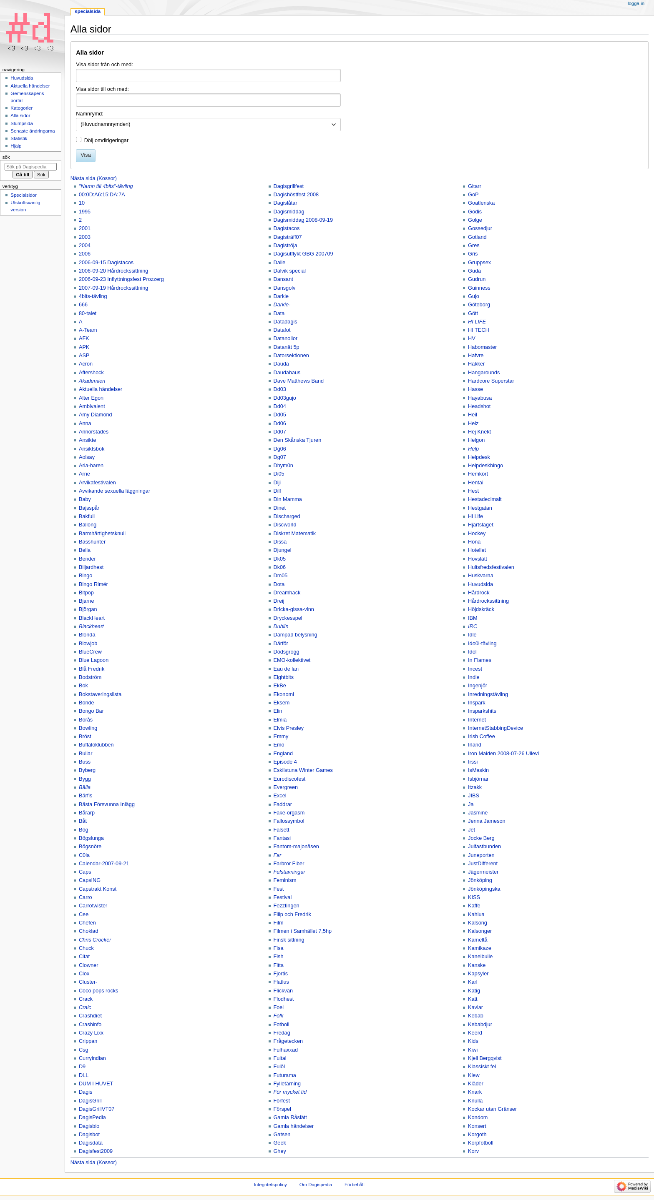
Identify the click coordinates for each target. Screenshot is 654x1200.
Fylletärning (287, 1084)
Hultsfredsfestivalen (491, 567)
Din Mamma (288, 499)
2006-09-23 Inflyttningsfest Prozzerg (121, 279)
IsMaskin (478, 770)
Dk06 (280, 567)
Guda (474, 271)
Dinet (280, 508)
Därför (281, 643)
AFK (84, 338)
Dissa (280, 542)
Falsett (281, 830)
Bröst (85, 736)
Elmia (280, 720)
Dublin (281, 626)
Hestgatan (480, 508)
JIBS (473, 796)
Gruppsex (479, 263)
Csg (83, 1050)
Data (279, 313)
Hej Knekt (479, 432)
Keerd (475, 1033)
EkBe (280, 686)
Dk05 (280, 559)
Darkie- (282, 305)
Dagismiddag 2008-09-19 (303, 220)
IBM (473, 618)
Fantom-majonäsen (296, 846)
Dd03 (280, 389)
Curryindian (92, 1058)
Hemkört (478, 474)
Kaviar (475, 1007)
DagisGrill (90, 1101)
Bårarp (87, 813)
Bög (83, 830)
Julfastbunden (484, 846)
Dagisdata (91, 1143)
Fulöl (279, 1067)
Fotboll (281, 1024)
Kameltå (478, 940)
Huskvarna (480, 576)
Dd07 (280, 432)
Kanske (476, 965)
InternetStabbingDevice (495, 728)
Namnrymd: (89, 114)
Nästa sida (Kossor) (93, 178)
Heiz (473, 423)
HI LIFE (477, 322)
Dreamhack (287, 593)
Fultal (280, 1058)
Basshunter (92, 542)
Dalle (280, 263)
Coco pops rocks (98, 991)
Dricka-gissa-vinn (294, 609)
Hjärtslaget (480, 525)
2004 (85, 245)
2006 (85, 254)
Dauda (281, 364)
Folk (279, 1016)
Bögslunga (91, 838)
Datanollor (286, 338)
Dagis (85, 1092)
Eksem (282, 703)
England (283, 754)
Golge (475, 220)
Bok (83, 686)
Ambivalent (92, 406)
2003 (85, 237)
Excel (280, 796)
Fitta (279, 965)
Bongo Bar (91, 711)
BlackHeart (92, 618)
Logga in (636, 3)
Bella (85, 550)
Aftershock (91, 373)
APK (84, 347)
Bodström (90, 677)
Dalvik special (290, 271)
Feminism (285, 880)
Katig (474, 991)
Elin (278, 711)
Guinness (479, 288)
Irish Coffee (481, 736)
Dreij (279, 601)
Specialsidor (23, 195)
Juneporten (481, 855)
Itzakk (475, 787)
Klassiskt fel (482, 1067)
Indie (474, 677)
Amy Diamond (95, 415)
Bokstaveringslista (100, 694)
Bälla (85, 787)
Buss (85, 762)
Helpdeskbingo (485, 465)
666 (83, 305)
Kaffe (474, 906)
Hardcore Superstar (491, 381)
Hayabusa (480, 398)
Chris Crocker (95, 940)
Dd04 (280, 406)
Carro (85, 897)
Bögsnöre (90, 846)
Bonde (86, 703)
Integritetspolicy (270, 1184)
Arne (84, 474)
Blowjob (88, 643)
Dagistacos (287, 228)
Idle (472, 635)
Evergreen (286, 787)
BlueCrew (90, 652)
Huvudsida (480, 584)
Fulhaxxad (286, 1050)
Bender (87, 559)
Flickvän (283, 991)
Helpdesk (479, 457)
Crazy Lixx (91, 1033)
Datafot (282, 330)
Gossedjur (480, 228)
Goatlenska (481, 203)
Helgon (476, 440)
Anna (85, 423)
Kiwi (473, 1050)
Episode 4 (285, 762)
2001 (85, 228)
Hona (474, 542)
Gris (473, 254)
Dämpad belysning (295, 635)
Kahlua (476, 914)
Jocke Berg (481, 838)
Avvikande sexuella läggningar (114, 491)
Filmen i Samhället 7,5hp (303, 931)
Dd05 (280, 415)
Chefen (87, 923)
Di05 (279, 474)
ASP (84, 355)
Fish (279, 956)
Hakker (476, 364)
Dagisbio (89, 1126)
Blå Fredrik (91, 669)
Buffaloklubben (96, 745)
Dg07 (280, 457)
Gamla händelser (294, 1126)
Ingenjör (477, 686)
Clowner (88, 965)
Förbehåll (355, 1184)
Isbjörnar (478, 779)
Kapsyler (478, 974)
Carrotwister (93, 906)
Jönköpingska (484, 889)
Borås (86, 720)
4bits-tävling (93, 296)
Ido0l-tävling (482, 643)
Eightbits (284, 677)
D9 (82, 1067)
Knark (475, 1092)
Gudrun (476, 279)
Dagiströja (285, 245)
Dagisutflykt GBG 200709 (303, 254)
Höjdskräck (481, 609)
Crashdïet (90, 1016)
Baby (85, 499)
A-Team (88, 330)
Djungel (283, 550)
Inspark (476, 703)
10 (82, 203)
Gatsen (282, 1134)
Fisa (279, 948)
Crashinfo (90, 1024)
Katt (473, 999)
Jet (471, 830)
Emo (279, 745)
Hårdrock (478, 593)
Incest (475, 669)
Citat (84, 956)
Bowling (88, 728)
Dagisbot (89, 1134)
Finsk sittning (289, 940)
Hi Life (475, 516)
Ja (470, 804)
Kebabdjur (480, 1024)
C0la (84, 855)
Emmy (281, 736)
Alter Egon (91, 398)
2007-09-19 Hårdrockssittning (113, 288)
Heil (472, 415)
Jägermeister (483, 872)
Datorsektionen (291, 355)
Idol (472, 652)
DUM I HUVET (96, 1084)
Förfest (282, 1101)
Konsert (477, 1126)
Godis (475, 212)
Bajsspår (89, 508)
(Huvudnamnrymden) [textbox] (105, 124)
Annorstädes (93, 432)
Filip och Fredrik (292, 914)
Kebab (475, 1016)
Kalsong (477, 923)
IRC (472, 626)
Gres (474, 245)
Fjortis (281, 974)
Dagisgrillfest (289, 186)
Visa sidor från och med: (104, 65)
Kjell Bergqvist (484, 1058)
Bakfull (87, 516)
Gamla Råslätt (290, 1117)
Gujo (473, 296)
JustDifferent (483, 864)
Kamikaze (479, 948)
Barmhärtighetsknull (102, 533)
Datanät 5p (286, 347)
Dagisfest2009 (96, 1151)
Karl (473, 982)
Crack (86, 999)
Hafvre (475, 355)
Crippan (88, 1041)
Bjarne (86, 601)
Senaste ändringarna (32, 130)
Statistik (18, 138)
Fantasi (282, 838)
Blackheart (91, 626)
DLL (83, 1075)
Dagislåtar (285, 203)
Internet (477, 720)
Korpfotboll (480, 1143)
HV (471, 338)
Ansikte (87, 440)
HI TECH (478, 330)
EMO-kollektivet (292, 660)
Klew (474, 1075)
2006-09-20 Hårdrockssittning (113, 271)
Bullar (85, 754)
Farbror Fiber (289, 864)
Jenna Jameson (487, 821)
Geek (280, 1143)
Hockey (476, 533)
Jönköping (480, 880)
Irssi (473, 762)
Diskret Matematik (295, 533)
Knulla (475, 1101)
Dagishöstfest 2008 (296, 195)
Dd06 (280, 423)
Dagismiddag (289, 212)
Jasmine (478, 813)
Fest (279, 889)
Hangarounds (484, 373)
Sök (6, 157)
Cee (83, 914)
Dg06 (280, 449)
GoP (473, 195)
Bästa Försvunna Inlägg (107, 804)
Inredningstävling (488, 694)
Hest (473, 491)
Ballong (87, 525)
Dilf (277, 491)
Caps (85, 872)
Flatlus (281, 982)
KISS (474, 897)
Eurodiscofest (290, 779)
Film (279, 923)
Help (473, 449)
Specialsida (88, 11)
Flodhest (284, 999)
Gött (473, 313)
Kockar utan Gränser (492, 1109)
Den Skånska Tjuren (298, 440)
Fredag (282, 1033)
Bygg (85, 779)
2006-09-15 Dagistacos (106, 263)
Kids (473, 1041)
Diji (277, 483)
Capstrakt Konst (97, 889)
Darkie (281, 296)
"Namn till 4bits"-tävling (106, 186)
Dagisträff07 (288, 237)
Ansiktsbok (91, 449)
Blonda (87, 635)
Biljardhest (91, 567)
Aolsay (87, 457)
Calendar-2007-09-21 (104, 864)
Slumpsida (21, 123)
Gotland (477, 237)
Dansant (283, 279)
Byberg (87, 770)
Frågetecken (288, 1041)
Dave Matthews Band (299, 381)
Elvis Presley (289, 728)
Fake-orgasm (289, 813)
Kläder (475, 1084)
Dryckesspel (288, 618)
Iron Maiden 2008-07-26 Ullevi (503, 754)
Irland (474, 745)
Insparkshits (482, 711)
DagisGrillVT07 (96, 1109)
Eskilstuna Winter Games (303, 770)
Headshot (479, 406)
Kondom (478, 1117)
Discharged (287, 516)
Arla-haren (91, 465)
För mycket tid (290, 1092)
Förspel (282, 1109)
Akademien (92, 381)
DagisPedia (92, 1117)
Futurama (285, 1075)
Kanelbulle (480, 956)
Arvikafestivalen (97, 483)
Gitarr (474, 186)
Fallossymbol (289, 821)
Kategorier (21, 107)
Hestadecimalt (484, 499)
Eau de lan (286, 669)
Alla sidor (20, 115)
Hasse (475, 389)
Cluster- (88, 982)
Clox (84, 974)
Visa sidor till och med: (102, 89)
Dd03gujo (285, 398)
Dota (279, 584)
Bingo (85, 576)
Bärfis (85, 796)
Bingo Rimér (93, 584)
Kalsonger (480, 931)
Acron (86, 364)
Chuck (86, 948)
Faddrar (283, 804)
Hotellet (477, 550)
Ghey (280, 1151)
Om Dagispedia (315, 1184)
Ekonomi (284, 694)
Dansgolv (285, 288)
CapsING (90, 880)
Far (278, 855)
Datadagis (285, 322)
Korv (473, 1151)
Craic (85, 1007)
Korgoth (477, 1134)
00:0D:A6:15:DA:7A (102, 195)
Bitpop (86, 593)
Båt (83, 821)
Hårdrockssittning (488, 601)
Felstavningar (289, 872)
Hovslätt (477, 559)
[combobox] (208, 124)
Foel (279, 1007)
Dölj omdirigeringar (106, 140)
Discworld (285, 525)
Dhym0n (283, 465)
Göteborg (479, 305)
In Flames (479, 660)
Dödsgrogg (286, 652)
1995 (85, 212)
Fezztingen (286, 906)
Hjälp (15, 145)
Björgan (88, 609)
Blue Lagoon (93, 660)
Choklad (88, 931)
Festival (283, 897)
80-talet (87, 313)
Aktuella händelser (100, 389)
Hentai (475, 483)
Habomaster (482, 347)
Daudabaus (287, 373)
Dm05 (281, 576)
